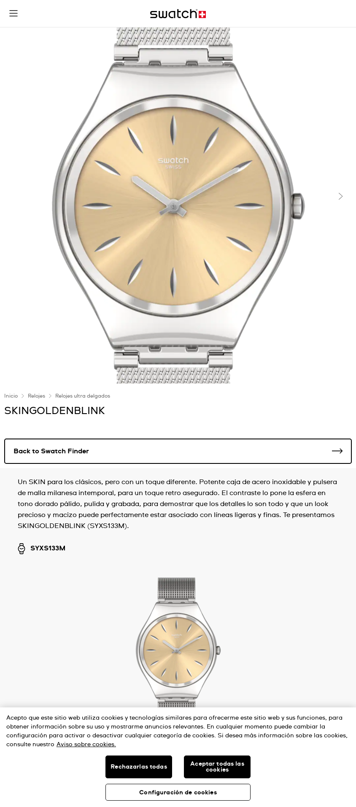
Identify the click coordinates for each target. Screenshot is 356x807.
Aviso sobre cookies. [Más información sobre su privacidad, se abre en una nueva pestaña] (86, 744)
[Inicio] (178, 14)
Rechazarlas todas (139, 767)
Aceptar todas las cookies (217, 767)
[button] (13, 13)
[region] (178, 757)
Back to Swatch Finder (178, 451)
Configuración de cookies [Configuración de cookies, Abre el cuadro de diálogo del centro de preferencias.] (177, 793)
